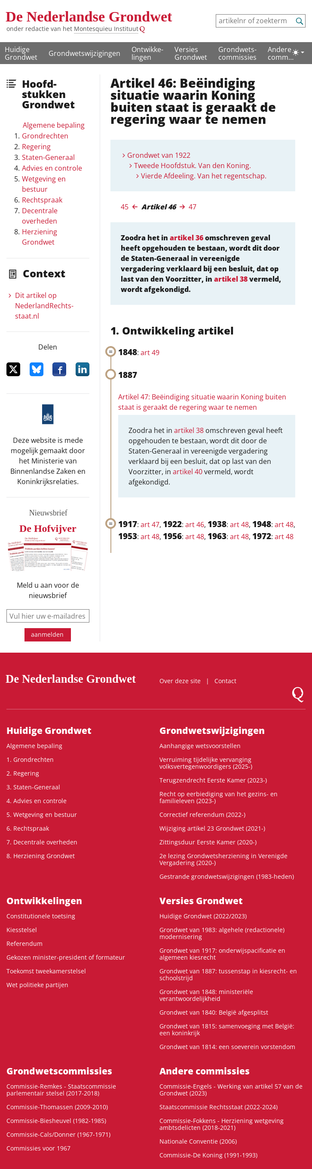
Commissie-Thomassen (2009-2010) (57, 1107)
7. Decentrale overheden (41, 842)
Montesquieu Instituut (106, 29)
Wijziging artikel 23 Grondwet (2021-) (212, 828)
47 (192, 207)
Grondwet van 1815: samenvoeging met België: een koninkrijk (226, 1029)
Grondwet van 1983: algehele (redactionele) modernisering (221, 933)
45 (124, 207)
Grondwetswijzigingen (84, 53)
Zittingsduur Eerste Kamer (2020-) (208, 842)
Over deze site (180, 681)
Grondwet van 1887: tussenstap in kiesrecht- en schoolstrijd (228, 974)
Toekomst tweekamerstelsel (46, 971)
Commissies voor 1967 (38, 1148)
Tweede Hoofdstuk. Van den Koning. (192, 165)
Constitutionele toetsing (40, 916)
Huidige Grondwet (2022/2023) (203, 916)
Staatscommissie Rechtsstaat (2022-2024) (218, 1107)
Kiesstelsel (21, 930)
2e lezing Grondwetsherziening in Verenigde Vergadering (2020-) (223, 859)
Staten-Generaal (48, 157)
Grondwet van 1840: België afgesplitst (213, 1012)
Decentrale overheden (40, 216)
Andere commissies (281, 54)
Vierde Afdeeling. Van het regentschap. (203, 176)
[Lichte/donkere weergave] (298, 52)
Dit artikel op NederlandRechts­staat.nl (44, 306)
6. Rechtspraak (27, 828)
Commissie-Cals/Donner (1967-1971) (58, 1134)
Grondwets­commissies (237, 53)
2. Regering (22, 773)
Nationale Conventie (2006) (198, 1141)
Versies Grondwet (190, 53)
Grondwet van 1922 (158, 155)
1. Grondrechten (30, 759)
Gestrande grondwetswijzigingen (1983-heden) (226, 876)
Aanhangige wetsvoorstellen (200, 746)
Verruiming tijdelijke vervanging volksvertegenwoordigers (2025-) (205, 762)
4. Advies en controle (36, 801)
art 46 (194, 524)
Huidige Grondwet (21, 53)
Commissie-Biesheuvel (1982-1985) (56, 1121)
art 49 (150, 352)
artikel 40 (187, 471)
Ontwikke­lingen (147, 53)
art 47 (150, 524)
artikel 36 (186, 237)
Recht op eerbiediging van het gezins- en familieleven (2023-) (218, 797)
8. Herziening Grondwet (40, 856)
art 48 (239, 524)
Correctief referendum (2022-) (202, 814)
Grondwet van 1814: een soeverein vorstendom (227, 1047)
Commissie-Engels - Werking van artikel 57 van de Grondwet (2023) (231, 1089)
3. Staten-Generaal (33, 787)
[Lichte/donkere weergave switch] (298, 52)
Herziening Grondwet (39, 237)
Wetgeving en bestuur (44, 184)
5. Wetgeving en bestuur (41, 814)
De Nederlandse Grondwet (89, 16)
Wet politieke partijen (37, 985)
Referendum (24, 943)
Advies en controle (52, 168)
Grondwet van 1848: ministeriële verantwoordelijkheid (206, 995)
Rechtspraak (42, 200)
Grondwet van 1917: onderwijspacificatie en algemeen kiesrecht (222, 953)
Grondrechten (45, 136)
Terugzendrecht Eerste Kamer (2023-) (213, 780)
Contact (225, 681)
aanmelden (47, 634)
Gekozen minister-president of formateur (65, 957)
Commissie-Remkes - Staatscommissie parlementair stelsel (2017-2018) (61, 1089)
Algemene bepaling (54, 125)
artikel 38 (231, 279)
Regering (36, 146)
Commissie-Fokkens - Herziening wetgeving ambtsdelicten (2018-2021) (221, 1124)
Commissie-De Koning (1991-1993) (208, 1155)
